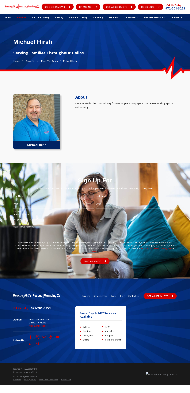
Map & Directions (38, 325)
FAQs (114, 295)
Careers (86, 295)
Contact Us (134, 295)
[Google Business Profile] (44, 337)
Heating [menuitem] (59, 17)
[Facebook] (30, 337)
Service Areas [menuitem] (131, 17)
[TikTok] (30, 343)
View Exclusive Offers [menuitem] (154, 17)
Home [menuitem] (8, 17)
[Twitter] (37, 337)
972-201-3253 (175, 8)
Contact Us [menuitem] (176, 17)
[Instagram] (37, 343)
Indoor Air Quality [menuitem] (78, 17)
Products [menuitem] (113, 17)
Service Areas (100, 295)
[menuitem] (17, 387)
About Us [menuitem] (21, 17)
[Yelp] (50, 337)
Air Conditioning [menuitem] (40, 17)
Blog (122, 295)
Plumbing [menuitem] (98, 17)
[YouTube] (57, 337)
